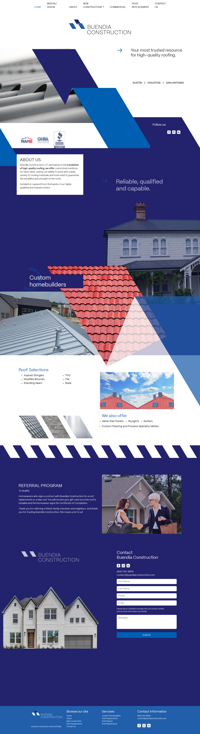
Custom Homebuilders (111, 716)
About (73, 7)
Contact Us (71, 726)
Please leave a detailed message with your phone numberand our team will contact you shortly (140, 610)
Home (38, 6)
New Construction (74, 721)
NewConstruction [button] (92, 5)
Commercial (118, 7)
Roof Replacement (74, 724)
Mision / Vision (52, 5)
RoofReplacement (140, 5)
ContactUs (160, 5)
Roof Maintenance (109, 724)
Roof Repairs (107, 721)
